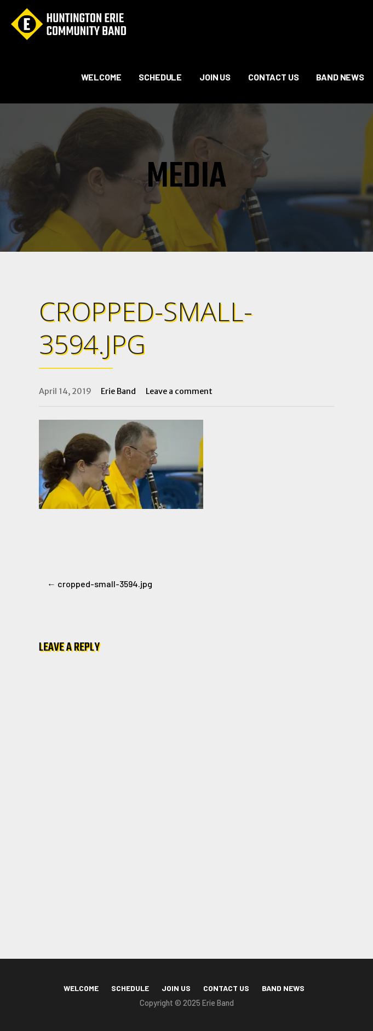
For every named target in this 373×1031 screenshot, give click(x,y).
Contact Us (273, 77)
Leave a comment (179, 391)
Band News (340, 77)
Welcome (101, 77)
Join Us (215, 77)
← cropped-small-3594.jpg (99, 583)
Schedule (160, 77)
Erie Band (118, 391)
